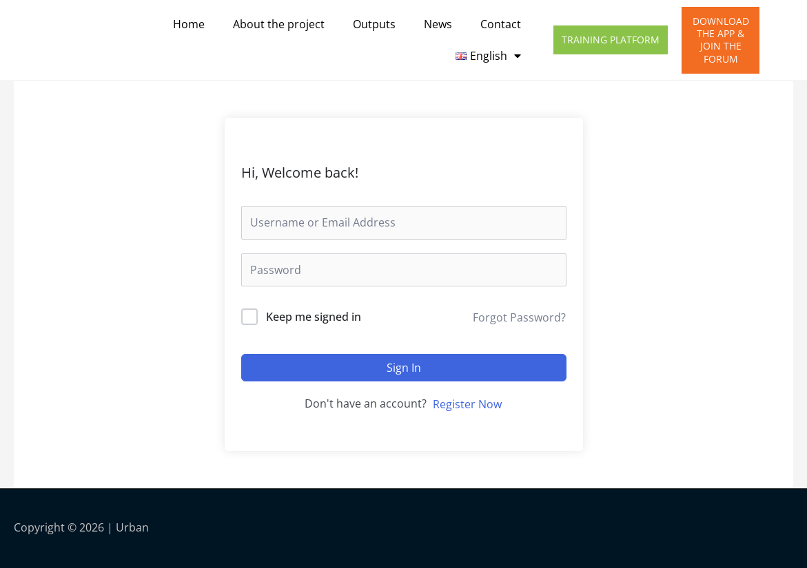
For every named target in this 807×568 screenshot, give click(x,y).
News (438, 24)
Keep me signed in (313, 316)
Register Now (467, 404)
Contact (500, 24)
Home (189, 24)
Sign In (404, 367)
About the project (279, 24)
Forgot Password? (519, 317)
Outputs (374, 24)
